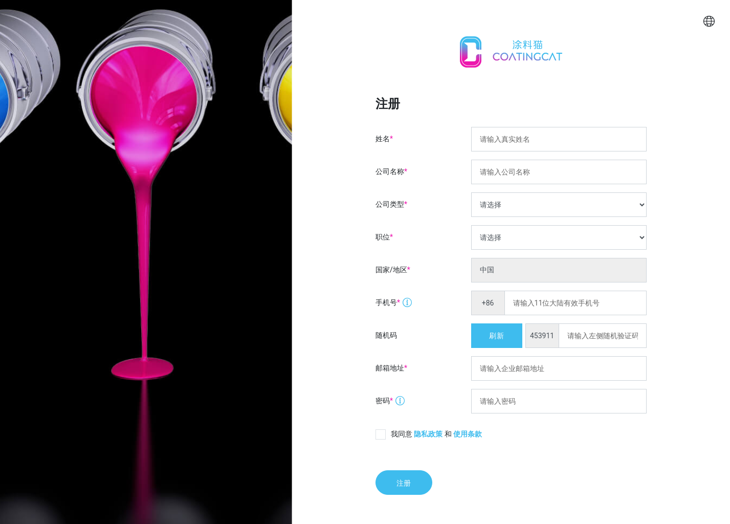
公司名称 (391, 171)
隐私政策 (428, 434)
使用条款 (467, 434)
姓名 (384, 139)
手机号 (390, 299)
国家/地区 (392, 270)
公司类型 (391, 204)
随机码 (386, 335)
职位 (384, 237)
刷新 (496, 336)
